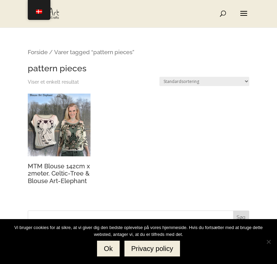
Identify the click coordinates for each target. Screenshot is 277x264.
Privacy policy (152, 248)
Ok (108, 248)
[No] (268, 241)
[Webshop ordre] (204, 81)
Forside (38, 52)
